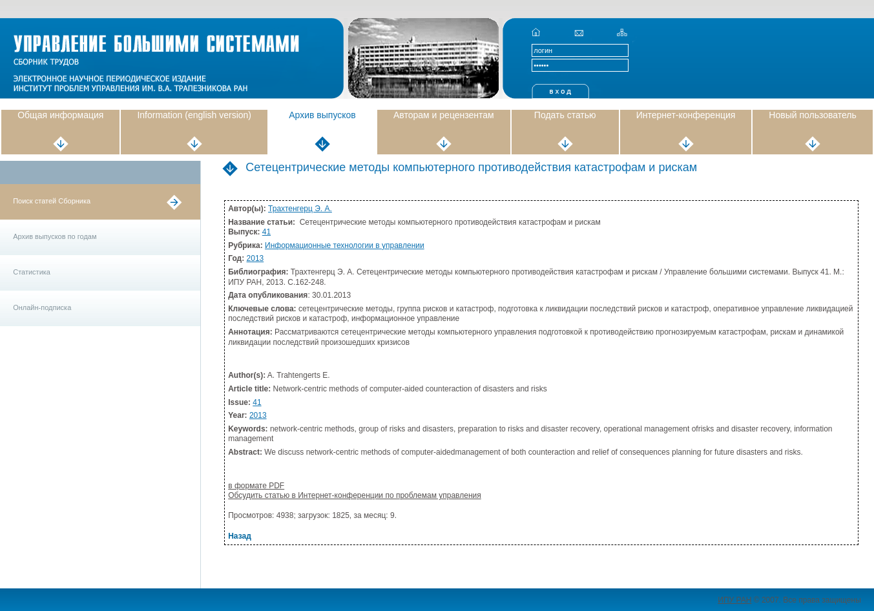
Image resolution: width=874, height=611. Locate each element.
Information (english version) (194, 115)
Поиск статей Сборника (51, 201)
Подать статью (565, 115)
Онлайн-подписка (42, 307)
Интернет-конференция (686, 115)
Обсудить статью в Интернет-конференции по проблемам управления (354, 495)
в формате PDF (256, 485)
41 (266, 231)
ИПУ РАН (734, 600)
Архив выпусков (322, 115)
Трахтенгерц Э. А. (300, 208)
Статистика (31, 272)
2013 (255, 258)
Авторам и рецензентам (443, 115)
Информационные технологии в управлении (344, 245)
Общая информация (60, 115)
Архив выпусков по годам (54, 236)
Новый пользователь (812, 115)
